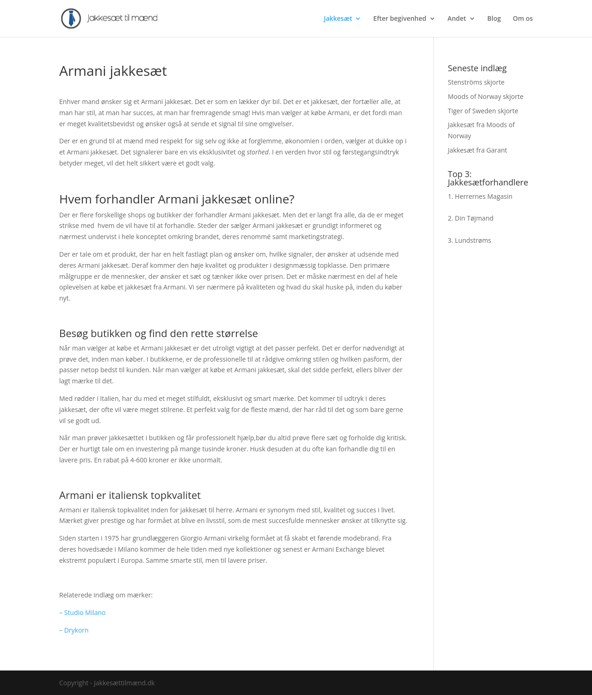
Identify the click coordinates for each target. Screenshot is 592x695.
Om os (523, 19)
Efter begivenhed (399, 19)
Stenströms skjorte (476, 82)
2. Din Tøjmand (470, 218)
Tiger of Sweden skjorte (483, 110)
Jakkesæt (338, 19)
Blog (494, 19)
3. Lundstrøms (469, 240)
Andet (456, 19)
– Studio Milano (82, 612)
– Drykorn (74, 630)
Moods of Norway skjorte (486, 96)
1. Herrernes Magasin (480, 196)
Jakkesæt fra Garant (477, 150)
